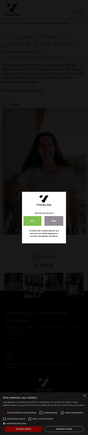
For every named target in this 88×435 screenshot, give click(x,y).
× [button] (84, 396)
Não (53, 220)
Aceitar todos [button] (23, 429)
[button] (44, 423)
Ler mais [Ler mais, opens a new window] (7, 408)
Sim (32, 220)
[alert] (44, 414)
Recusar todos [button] (64, 429)
